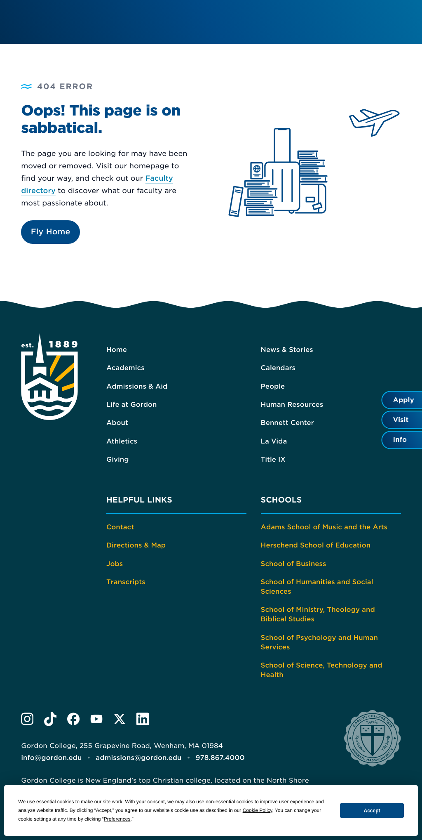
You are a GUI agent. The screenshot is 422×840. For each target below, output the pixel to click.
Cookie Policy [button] (257, 810)
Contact (120, 527)
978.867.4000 (220, 758)
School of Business (293, 564)
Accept (372, 811)
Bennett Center (287, 423)
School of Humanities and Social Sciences (317, 586)
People (273, 386)
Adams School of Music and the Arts (324, 527)
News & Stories (287, 350)
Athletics (121, 441)
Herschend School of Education (316, 545)
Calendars (278, 368)
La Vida (274, 441)
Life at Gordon (131, 404)
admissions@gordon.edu (138, 758)
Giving (117, 459)
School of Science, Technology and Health (321, 670)
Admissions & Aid (136, 386)
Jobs (114, 564)
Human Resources (292, 404)
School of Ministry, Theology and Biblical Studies (318, 614)
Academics (125, 368)
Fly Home (50, 231)
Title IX (273, 459)
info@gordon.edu (51, 758)
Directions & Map (136, 545)
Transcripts (125, 582)
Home (116, 350)
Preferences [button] (117, 819)
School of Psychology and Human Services (319, 642)
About (117, 423)
